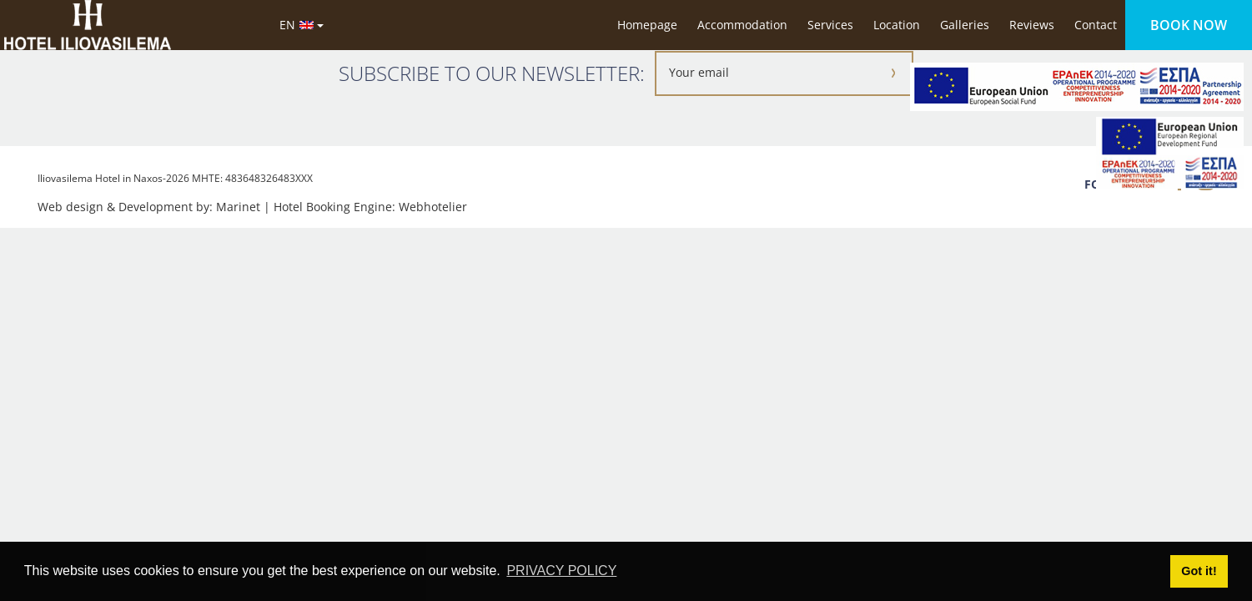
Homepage (647, 25)
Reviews (1031, 25)
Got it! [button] (1198, 571)
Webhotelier (433, 207)
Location (896, 25)
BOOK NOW (1188, 25)
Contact (1095, 25)
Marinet (238, 207)
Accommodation (742, 25)
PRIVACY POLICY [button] (561, 570)
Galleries (964, 25)
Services (830, 25)
